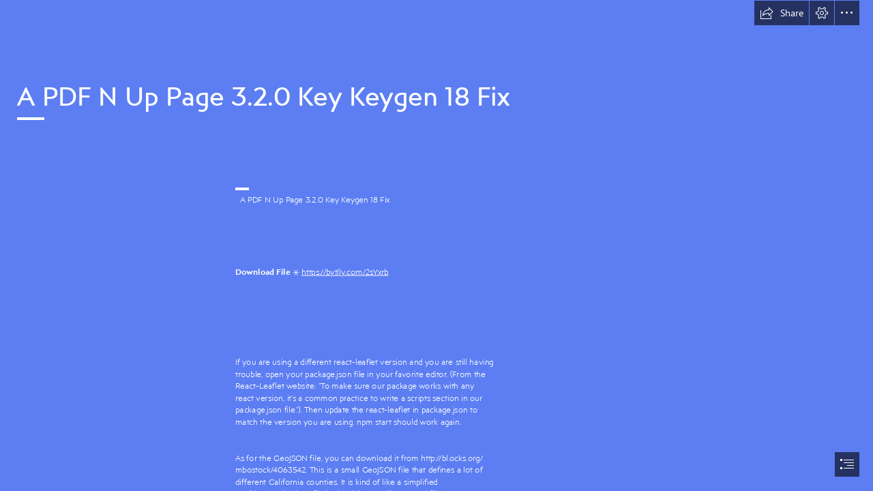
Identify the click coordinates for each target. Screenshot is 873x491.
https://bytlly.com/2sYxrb (345, 272)
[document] (436, 245)
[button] (781, 13)
